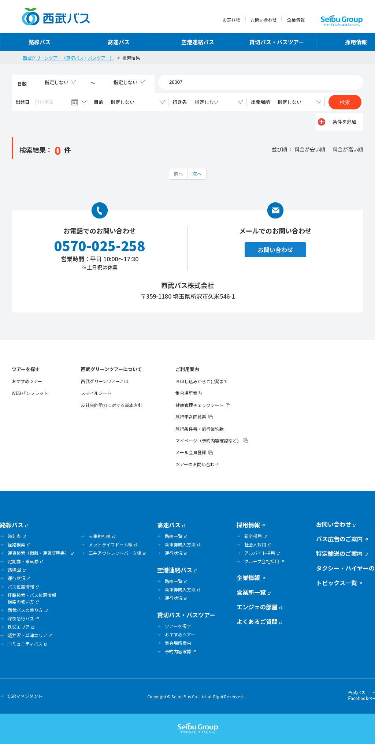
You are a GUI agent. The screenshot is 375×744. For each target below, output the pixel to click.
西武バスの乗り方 (25, 610)
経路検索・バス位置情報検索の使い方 (32, 598)
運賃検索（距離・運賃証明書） (38, 553)
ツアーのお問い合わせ (197, 464)
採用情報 (248, 524)
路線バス (40, 42)
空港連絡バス (197, 42)
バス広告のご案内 (339, 538)
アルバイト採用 (259, 553)
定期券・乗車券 (23, 561)
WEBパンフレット (30, 393)
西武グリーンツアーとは (105, 381)
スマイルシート (96, 393)
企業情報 (296, 19)
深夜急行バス (21, 618)
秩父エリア (19, 627)
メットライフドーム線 (111, 544)
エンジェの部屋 (257, 606)
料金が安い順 (309, 149)
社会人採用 (255, 544)
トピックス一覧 (336, 582)
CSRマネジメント (25, 696)
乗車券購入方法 (180, 544)
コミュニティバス (25, 643)
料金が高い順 (348, 149)
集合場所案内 (188, 393)
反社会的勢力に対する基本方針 (111, 405)
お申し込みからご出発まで (201, 381)
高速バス (119, 42)
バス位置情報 (21, 586)
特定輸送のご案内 (339, 553)
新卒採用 (253, 536)
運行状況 (16, 578)
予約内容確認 (178, 651)
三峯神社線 (100, 536)
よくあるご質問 (257, 621)
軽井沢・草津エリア (27, 635)
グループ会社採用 (261, 561)
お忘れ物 (231, 19)
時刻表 (14, 536)
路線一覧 (173, 536)
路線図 (14, 570)
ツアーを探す (26, 369)
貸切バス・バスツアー (276, 42)
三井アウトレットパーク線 (115, 553)
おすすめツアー (27, 381)
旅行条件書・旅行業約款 (199, 428)
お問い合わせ (263, 19)
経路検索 (16, 544)
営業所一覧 (251, 592)
